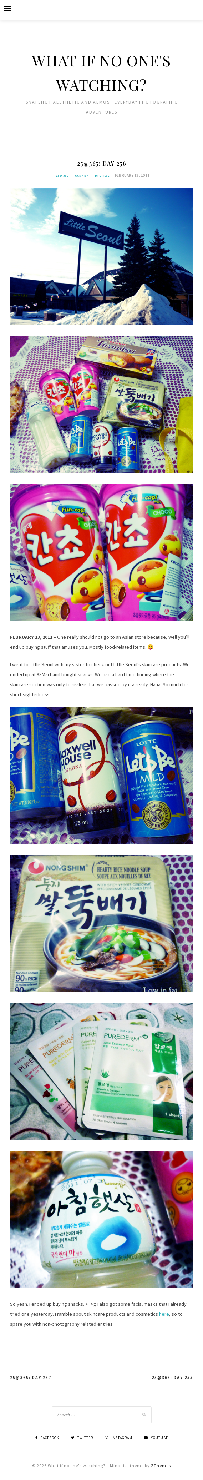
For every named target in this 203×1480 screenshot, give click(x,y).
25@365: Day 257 (30, 1377)
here (164, 1314)
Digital (102, 175)
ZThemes (161, 1465)
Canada (82, 175)
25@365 (62, 175)
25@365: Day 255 (172, 1377)
